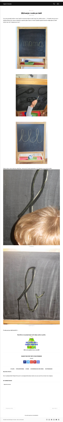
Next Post (55, 408)
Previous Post (9, 408)
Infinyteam (22, 419)
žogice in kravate (7, 3)
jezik (27, 368)
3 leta (31, 10)
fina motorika (20, 368)
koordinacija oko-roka (37, 368)
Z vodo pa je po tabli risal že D (10, 330)
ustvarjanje (49, 368)
